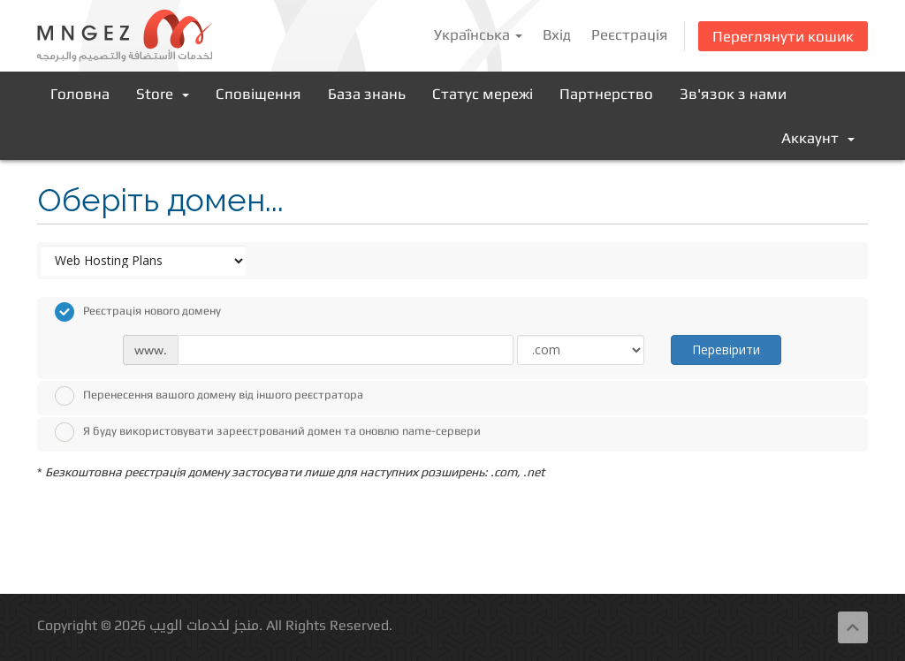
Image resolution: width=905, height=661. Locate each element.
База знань (367, 94)
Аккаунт (818, 138)
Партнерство (606, 94)
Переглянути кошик (783, 36)
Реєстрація (629, 34)
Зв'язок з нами (733, 94)
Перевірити (726, 349)
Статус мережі (482, 94)
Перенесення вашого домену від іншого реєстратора (209, 396)
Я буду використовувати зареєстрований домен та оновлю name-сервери (268, 432)
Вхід (557, 34)
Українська (478, 34)
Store (162, 94)
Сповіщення (258, 94)
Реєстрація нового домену (138, 312)
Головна (80, 94)
